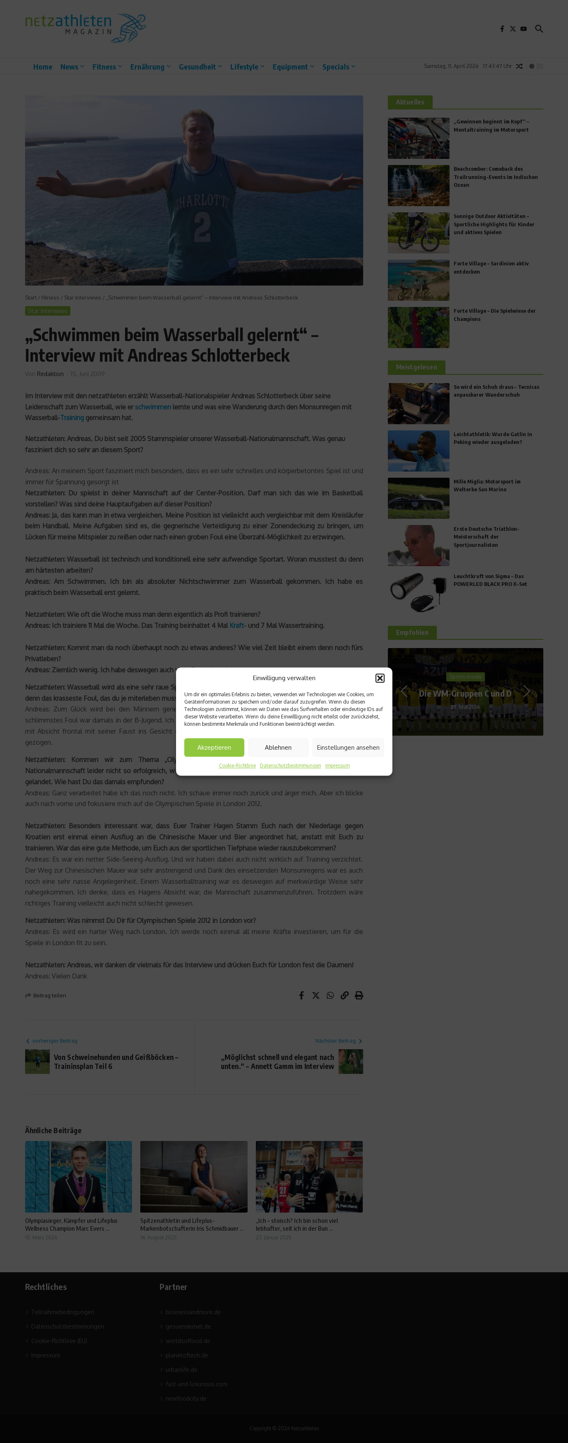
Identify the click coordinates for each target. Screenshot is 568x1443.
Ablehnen (278, 747)
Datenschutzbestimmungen (290, 765)
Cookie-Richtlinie (237, 765)
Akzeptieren (214, 747)
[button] (380, 678)
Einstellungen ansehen (348, 747)
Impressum (337, 765)
